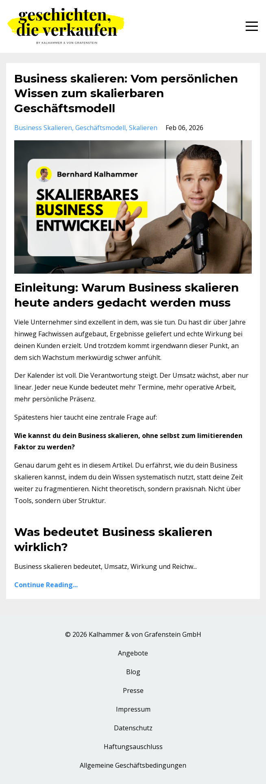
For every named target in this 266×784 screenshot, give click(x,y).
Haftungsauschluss (133, 746)
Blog (133, 671)
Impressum (133, 709)
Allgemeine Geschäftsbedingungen (133, 765)
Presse (133, 690)
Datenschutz (133, 727)
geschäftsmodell (100, 127)
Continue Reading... (46, 584)
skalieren (143, 127)
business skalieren (43, 127)
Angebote (133, 653)
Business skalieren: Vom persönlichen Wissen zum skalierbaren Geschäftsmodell (126, 93)
